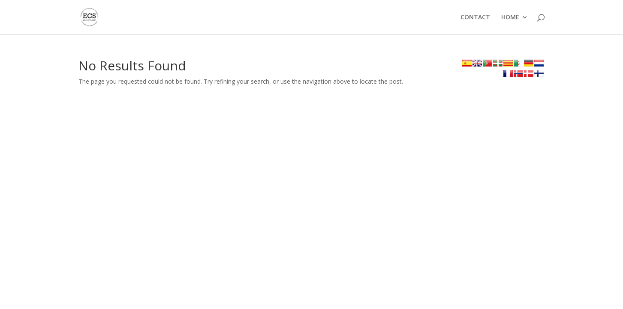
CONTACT (475, 17)
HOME (510, 17)
